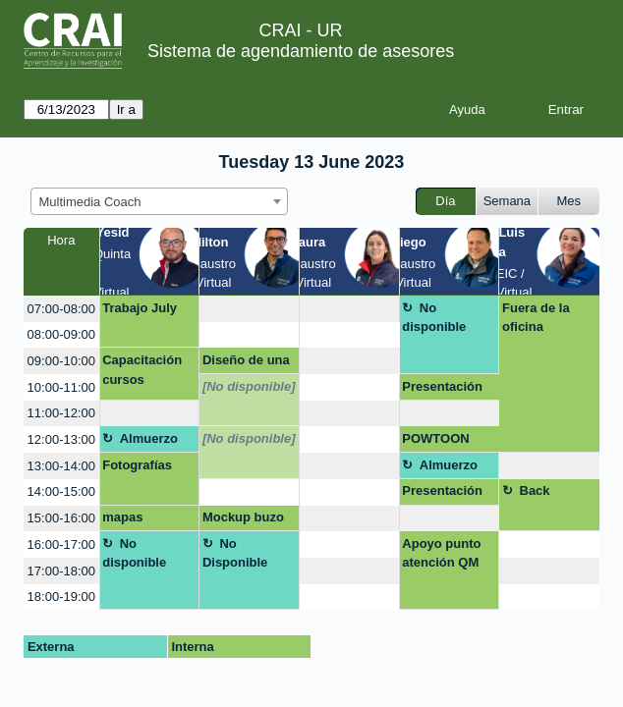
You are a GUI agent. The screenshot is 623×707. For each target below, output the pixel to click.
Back (535, 490)
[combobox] (159, 201)
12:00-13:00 (61, 439)
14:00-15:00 (61, 491)
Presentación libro (442, 494)
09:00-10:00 (61, 361)
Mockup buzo (243, 517)
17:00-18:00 (61, 571)
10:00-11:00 (61, 387)
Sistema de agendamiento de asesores (300, 51)
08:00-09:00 (61, 334)
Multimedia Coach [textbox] (90, 201)
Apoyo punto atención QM (441, 553)
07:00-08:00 (61, 308)
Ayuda (467, 109)
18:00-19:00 (61, 596)
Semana (507, 200)
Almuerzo (149, 438)
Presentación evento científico (442, 390)
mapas (122, 517)
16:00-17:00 (61, 544)
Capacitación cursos (142, 370)
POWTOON (435, 438)
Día (445, 200)
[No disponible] (249, 386)
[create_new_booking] (249, 309)
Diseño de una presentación (246, 363)
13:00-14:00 (61, 466)
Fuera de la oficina (536, 317)
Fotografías (137, 465)
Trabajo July (139, 307)
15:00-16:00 (61, 518)
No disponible (434, 317)
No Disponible (234, 553)
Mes (569, 200)
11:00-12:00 (61, 413)
